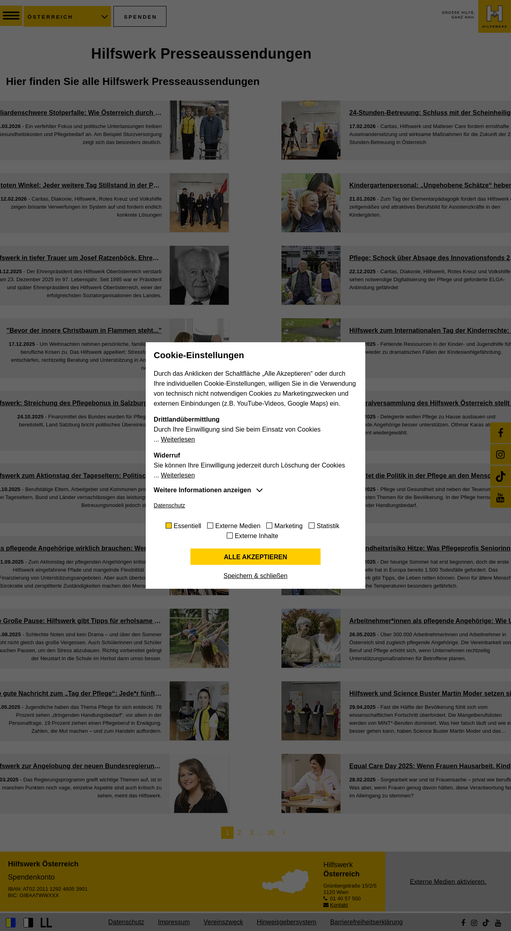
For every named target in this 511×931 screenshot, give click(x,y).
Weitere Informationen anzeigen (202, 490)
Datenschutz (169, 505)
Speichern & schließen (255, 575)
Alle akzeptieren (255, 557)
